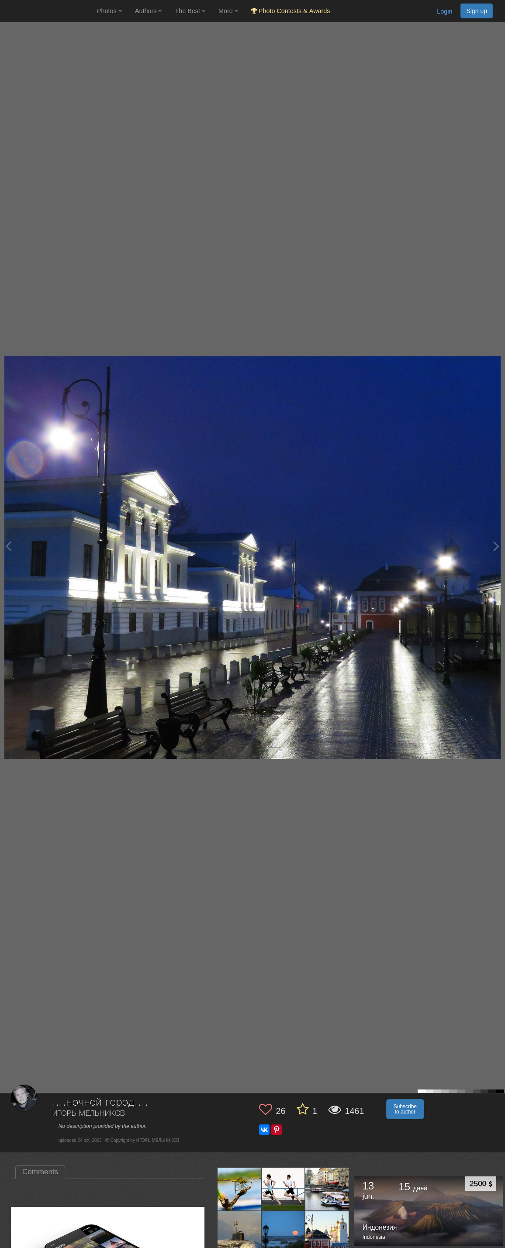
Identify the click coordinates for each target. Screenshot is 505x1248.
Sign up (476, 11)
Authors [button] (148, 11)
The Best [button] (190, 11)
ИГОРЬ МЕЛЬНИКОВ (89, 1113)
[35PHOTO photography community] (47, 11)
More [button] (228, 11)
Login (444, 11)
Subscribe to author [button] (405, 1109)
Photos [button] (109, 11)
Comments (40, 1172)
